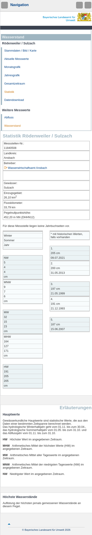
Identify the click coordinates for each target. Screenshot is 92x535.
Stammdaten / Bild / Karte (20, 50)
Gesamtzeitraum (14, 83)
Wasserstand (12, 125)
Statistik (9, 92)
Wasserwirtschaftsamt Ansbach (27, 168)
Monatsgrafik (12, 67)
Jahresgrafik (12, 75)
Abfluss (8, 117)
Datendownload (14, 100)
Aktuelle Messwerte (16, 59)
